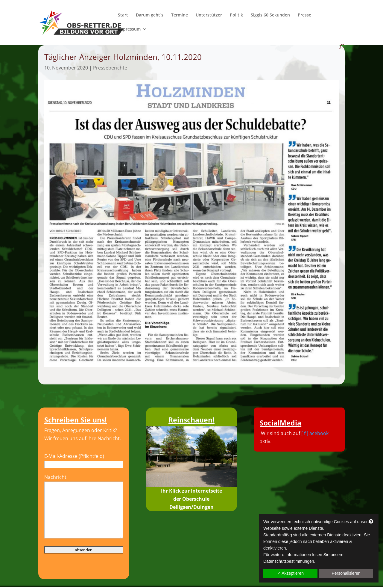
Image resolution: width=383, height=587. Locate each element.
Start (123, 15)
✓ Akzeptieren (290, 573)
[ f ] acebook (315, 433)
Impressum (129, 29)
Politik (236, 15)
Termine (179, 15)
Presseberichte (110, 67)
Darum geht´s (149, 15)
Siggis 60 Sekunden (270, 15)
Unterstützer (209, 15)
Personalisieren (346, 573)
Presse (304, 15)
